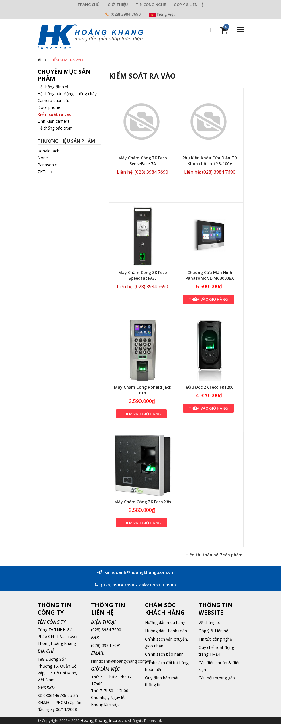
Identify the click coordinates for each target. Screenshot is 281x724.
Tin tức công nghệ (215, 639)
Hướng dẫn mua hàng (165, 622)
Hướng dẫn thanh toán (166, 630)
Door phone (49, 107)
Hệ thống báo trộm (55, 128)
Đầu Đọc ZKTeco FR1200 (209, 387)
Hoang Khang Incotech (103, 720)
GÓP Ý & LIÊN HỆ (188, 4)
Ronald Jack (48, 151)
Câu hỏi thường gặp (217, 677)
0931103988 (163, 585)
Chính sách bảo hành (164, 654)
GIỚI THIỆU (118, 4)
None (43, 158)
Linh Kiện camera (54, 121)
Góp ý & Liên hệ (213, 630)
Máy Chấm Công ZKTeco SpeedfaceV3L (142, 275)
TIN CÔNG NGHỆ (151, 4)
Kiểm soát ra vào (67, 59)
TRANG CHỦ (89, 4)
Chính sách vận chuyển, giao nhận (166, 642)
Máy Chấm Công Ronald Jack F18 (142, 390)
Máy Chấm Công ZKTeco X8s (142, 501)
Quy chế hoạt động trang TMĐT (216, 651)
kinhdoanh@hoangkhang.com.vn (121, 661)
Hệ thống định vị (53, 86)
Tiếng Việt (162, 14)
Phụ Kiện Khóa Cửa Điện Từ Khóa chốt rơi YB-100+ (209, 160)
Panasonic (47, 164)
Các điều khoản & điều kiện (220, 666)
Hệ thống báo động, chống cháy (67, 93)
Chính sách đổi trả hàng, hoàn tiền (167, 666)
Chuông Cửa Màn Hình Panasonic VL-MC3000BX (210, 275)
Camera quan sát (53, 100)
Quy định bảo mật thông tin (162, 681)
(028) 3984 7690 (126, 14)
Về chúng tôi (210, 622)
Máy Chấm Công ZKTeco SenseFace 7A (142, 160)
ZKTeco (45, 171)
